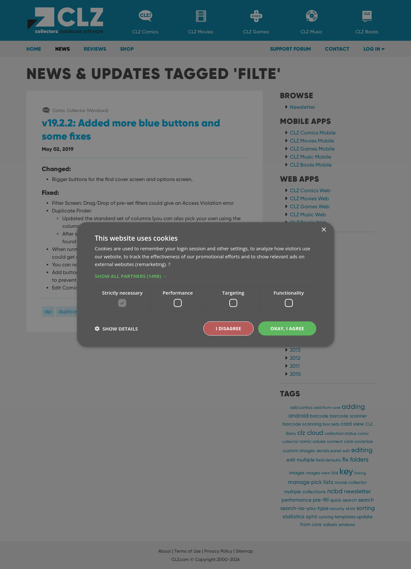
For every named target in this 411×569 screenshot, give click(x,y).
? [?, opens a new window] (169, 264)
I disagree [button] (228, 328)
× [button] (323, 229)
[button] (205, 276)
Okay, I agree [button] (287, 328)
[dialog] (205, 284)
